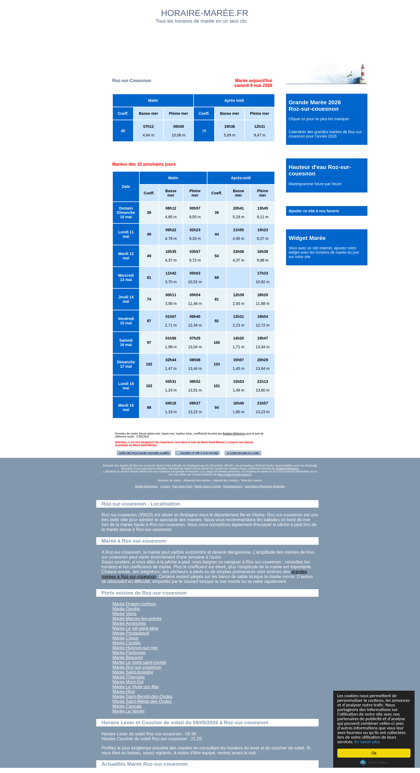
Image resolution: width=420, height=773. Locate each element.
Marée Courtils (127, 643)
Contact (165, 486)
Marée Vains (125, 613)
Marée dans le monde (208, 486)
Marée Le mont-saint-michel (139, 662)
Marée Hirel (124, 691)
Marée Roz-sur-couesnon (137, 667)
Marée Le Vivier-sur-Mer (136, 686)
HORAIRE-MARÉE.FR (204, 13)
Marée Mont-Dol (128, 682)
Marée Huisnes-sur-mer (135, 647)
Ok (374, 753)
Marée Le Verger (129, 711)
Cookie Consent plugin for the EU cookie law (373, 762)
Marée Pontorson (129, 652)
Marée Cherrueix (129, 677)
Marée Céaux (126, 638)
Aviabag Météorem (234, 433)
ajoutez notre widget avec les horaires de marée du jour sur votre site (324, 252)
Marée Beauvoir (128, 657)
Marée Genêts (126, 608)
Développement (232, 486)
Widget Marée (307, 238)
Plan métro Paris (182, 486)
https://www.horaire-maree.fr (234, 474)
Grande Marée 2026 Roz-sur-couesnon (315, 105)
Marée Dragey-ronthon (134, 604)
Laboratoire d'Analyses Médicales (265, 486)
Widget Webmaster (146, 486)
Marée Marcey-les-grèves (137, 618)
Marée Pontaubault (131, 633)
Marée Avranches (129, 623)
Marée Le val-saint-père (135, 628)
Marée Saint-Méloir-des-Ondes (142, 701)
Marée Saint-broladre (133, 672)
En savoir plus (367, 742)
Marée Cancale (127, 706)
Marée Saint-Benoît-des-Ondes (142, 696)
